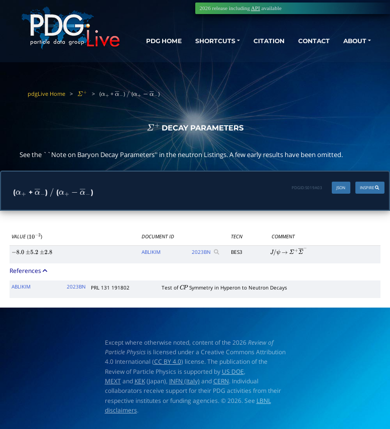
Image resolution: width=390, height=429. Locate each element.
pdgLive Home (46, 93)
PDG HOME (151, 51)
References (29, 270)
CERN (221, 381)
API (255, 8)
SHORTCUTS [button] (210, 42)
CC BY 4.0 (167, 361)
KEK (140, 381)
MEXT (113, 381)
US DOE (233, 371)
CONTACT (311, 42)
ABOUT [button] (354, 42)
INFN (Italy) (184, 381)
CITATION (264, 42)
